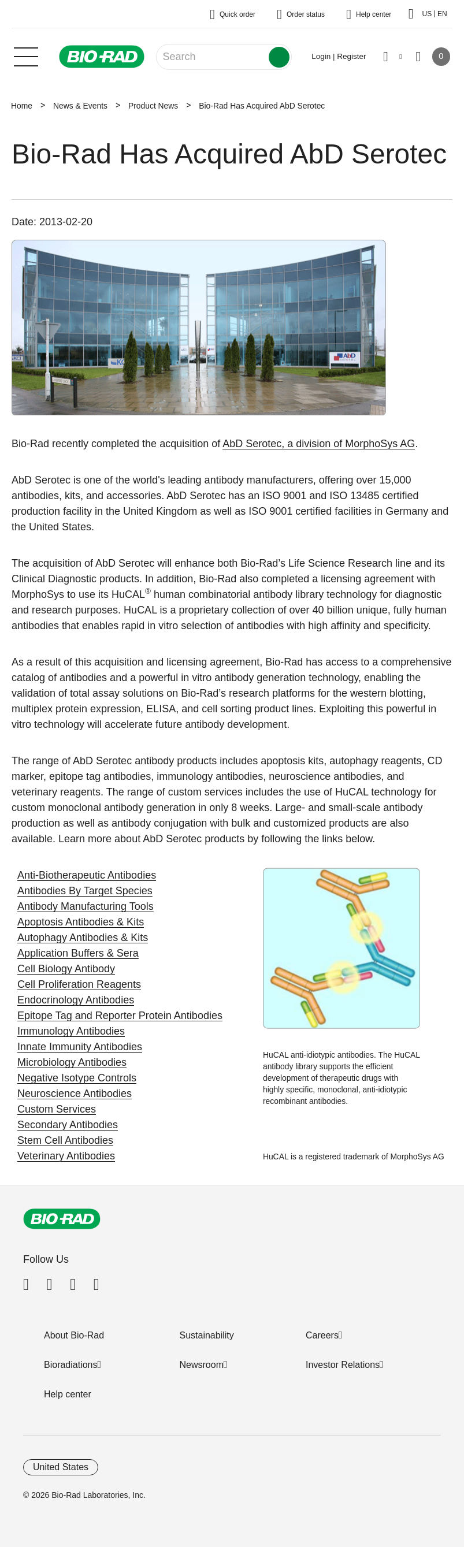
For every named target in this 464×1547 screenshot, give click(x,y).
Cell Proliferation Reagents (79, 984)
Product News (153, 105)
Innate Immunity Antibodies (79, 1047)
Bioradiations (71, 1365)
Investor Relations (343, 1365)
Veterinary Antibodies (66, 1156)
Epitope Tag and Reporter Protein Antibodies (119, 1015)
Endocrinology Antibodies (75, 1000)
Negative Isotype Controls (76, 1078)
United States (60, 1467)
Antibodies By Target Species (85, 891)
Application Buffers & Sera (78, 953)
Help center (67, 1394)
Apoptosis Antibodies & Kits (80, 922)
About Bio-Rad (74, 1335)
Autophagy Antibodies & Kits (82, 937)
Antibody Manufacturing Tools (85, 906)
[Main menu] (26, 55)
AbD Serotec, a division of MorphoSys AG (318, 443)
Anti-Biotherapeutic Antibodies (86, 875)
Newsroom (202, 1365)
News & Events (80, 105)
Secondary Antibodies (67, 1124)
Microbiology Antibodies (72, 1062)
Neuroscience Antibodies (74, 1093)
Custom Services (56, 1109)
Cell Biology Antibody (66, 969)
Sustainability (207, 1335)
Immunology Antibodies (71, 1031)
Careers (322, 1335)
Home (21, 105)
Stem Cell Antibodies (65, 1140)
